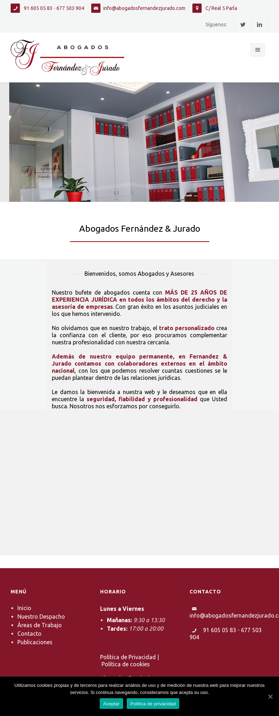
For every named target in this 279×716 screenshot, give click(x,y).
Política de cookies (126, 664)
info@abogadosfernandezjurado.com (144, 8)
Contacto (29, 633)
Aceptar (111, 703)
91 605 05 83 (38, 8)
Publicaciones (35, 642)
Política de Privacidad (128, 657)
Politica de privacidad (153, 703)
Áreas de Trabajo (39, 625)
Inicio (24, 608)
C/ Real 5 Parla (220, 8)
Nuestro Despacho (41, 616)
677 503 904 (70, 8)
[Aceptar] (270, 696)
